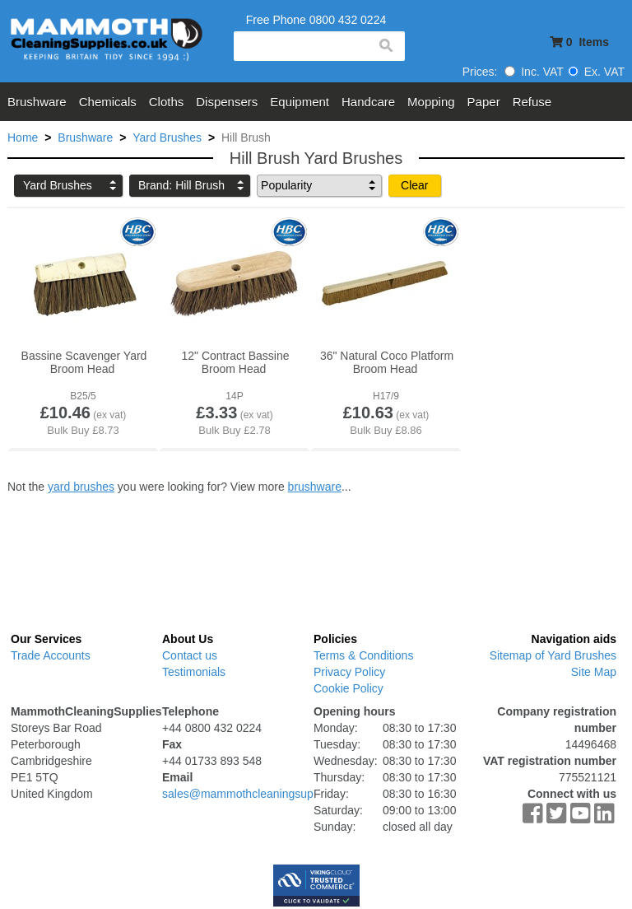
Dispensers (227, 102)
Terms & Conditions (363, 655)
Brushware (37, 102)
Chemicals (108, 102)
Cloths (166, 102)
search (385, 46)
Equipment (299, 102)
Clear (414, 185)
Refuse (532, 102)
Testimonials (193, 671)
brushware (315, 486)
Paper (483, 102)
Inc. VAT (534, 71)
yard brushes (81, 486)
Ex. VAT (596, 71)
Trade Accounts (51, 655)
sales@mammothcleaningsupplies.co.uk (265, 793)
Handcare (368, 102)
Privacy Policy (349, 671)
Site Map (593, 671)
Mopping (431, 102)
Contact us (189, 655)
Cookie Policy (348, 688)
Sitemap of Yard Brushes (553, 655)
